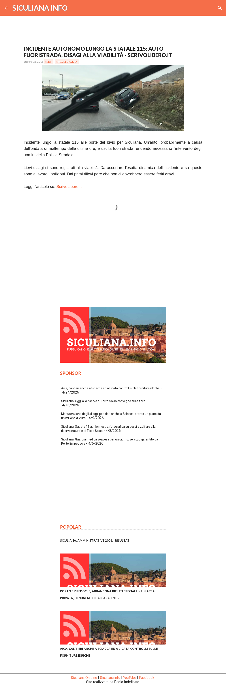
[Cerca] (219, 8)
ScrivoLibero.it (69, 186)
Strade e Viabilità (66, 61)
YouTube (129, 678)
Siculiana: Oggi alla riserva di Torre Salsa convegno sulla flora (103, 401)
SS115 (48, 61)
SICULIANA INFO (40, 8)
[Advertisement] (113, 262)
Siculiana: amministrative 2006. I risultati (95, 540)
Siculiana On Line (84, 678)
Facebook (146, 678)
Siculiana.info (110, 678)
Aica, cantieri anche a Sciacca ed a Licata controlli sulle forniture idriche (110, 388)
